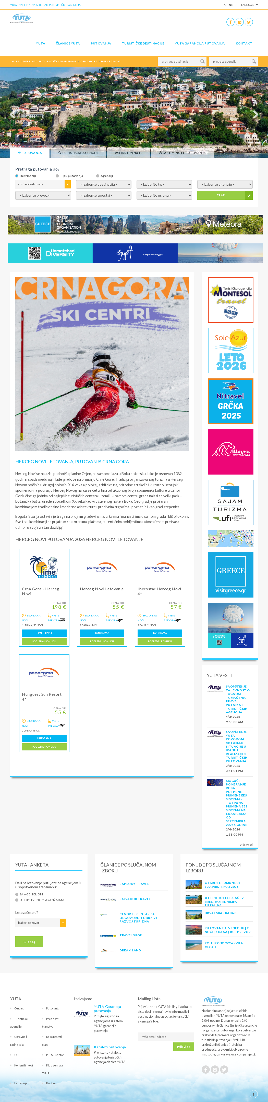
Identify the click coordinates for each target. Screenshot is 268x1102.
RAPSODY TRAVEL (134, 884)
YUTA (40, 43)
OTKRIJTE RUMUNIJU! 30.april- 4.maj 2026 (222, 884)
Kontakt (244, 43)
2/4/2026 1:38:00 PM (234, 831)
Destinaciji (28, 175)
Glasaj (29, 942)
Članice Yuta (68, 43)
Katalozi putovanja (110, 1047)
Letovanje (21, 1083)
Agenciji (107, 175)
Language (248, 4)
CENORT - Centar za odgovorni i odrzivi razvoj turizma (138, 917)
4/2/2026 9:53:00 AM (234, 719)
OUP (17, 1054)
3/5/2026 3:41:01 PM (234, 768)
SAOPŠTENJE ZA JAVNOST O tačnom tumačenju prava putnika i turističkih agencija (238, 699)
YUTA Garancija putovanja (107, 1008)
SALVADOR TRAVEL (134, 899)
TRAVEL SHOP (130, 935)
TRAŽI (221, 195)
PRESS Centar (55, 1054)
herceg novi (110, 61)
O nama (19, 1008)
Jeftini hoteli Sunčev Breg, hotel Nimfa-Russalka (224, 901)
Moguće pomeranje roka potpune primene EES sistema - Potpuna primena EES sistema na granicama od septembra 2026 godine (236, 803)
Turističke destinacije (143, 43)
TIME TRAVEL (44, 633)
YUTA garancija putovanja (200, 43)
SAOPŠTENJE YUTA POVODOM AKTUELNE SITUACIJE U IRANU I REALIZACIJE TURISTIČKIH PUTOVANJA (237, 746)
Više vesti (246, 845)
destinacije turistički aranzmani (50, 61)
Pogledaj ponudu (44, 641)
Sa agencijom (31, 894)
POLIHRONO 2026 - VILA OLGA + (224, 945)
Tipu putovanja (71, 175)
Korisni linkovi (23, 1065)
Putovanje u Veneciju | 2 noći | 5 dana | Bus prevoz (228, 930)
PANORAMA (102, 633)
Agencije (230, 4)
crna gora (88, 61)
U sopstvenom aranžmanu (43, 900)
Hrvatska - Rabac (221, 913)
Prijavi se (183, 1046)
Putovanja (101, 43)
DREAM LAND (130, 950)
